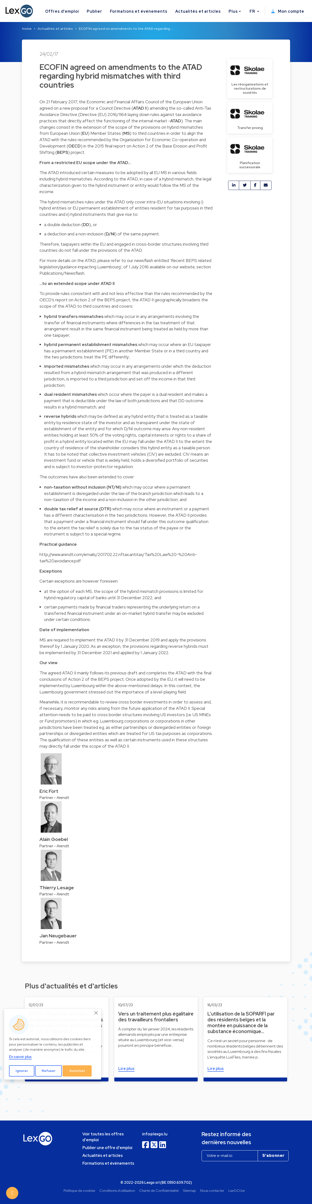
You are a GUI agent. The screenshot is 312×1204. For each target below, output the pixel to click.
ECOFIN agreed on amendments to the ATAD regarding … (126, 28)
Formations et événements (138, 11)
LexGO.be (236, 1190)
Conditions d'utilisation (117, 1190)
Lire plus (126, 1068)
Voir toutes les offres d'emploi (103, 1136)
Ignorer (22, 1070)
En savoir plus (20, 1056)
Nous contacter (212, 1190)
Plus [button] (233, 11)
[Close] (96, 1013)
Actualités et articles (198, 11)
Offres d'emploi (62, 11)
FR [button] (253, 11)
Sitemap (189, 1190)
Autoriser (77, 1070)
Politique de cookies (79, 1190)
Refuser (49, 1070)
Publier (94, 11)
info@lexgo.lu (154, 1134)
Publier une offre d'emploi (107, 1147)
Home (27, 28)
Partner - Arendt (54, 797)
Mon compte (287, 11)
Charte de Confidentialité (159, 1190)
